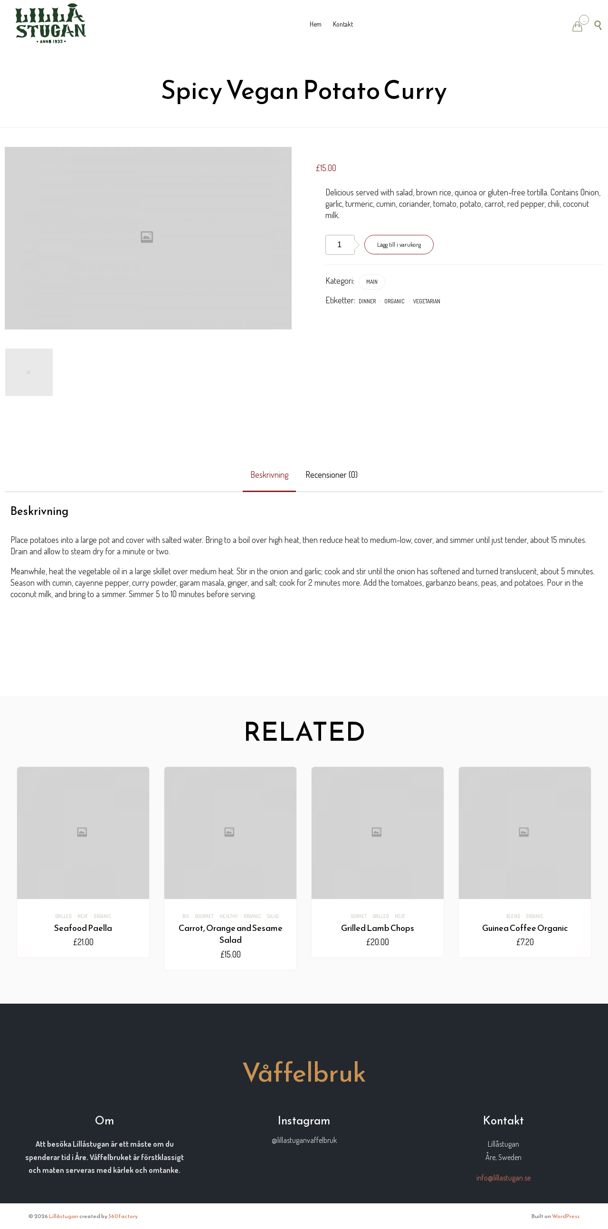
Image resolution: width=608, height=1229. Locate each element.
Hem (316, 24)
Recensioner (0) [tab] (331, 474)
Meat (82, 916)
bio (185, 916)
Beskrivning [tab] (269, 474)
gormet (359, 916)
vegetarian (426, 301)
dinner (367, 301)
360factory (123, 1216)
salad (273, 916)
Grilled (63, 916)
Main (372, 281)
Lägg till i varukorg (399, 244)
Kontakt (343, 24)
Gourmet (204, 916)
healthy (228, 916)
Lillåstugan (63, 1216)
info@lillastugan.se (503, 1177)
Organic (394, 301)
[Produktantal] (340, 244)
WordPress (566, 1216)
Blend (513, 916)
